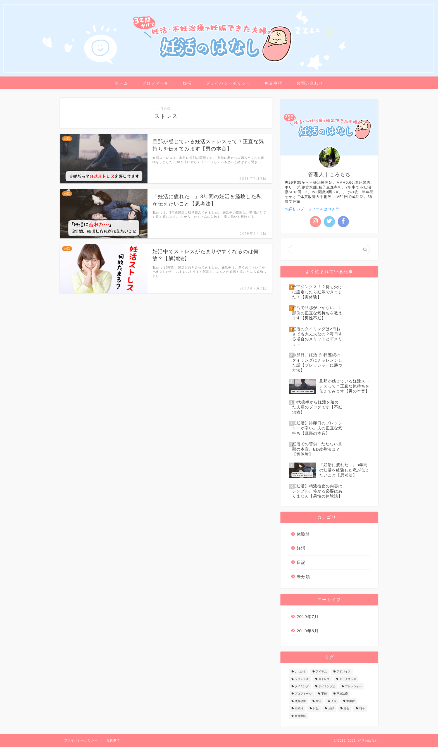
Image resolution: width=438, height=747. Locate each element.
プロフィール (155, 83)
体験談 (303, 534)
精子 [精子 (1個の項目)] (362, 708)
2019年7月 (308, 616)
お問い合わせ (309, 83)
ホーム (121, 83)
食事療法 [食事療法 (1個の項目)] (300, 715)
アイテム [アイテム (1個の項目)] (321, 671)
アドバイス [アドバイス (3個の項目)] (344, 671)
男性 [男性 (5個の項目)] (346, 708)
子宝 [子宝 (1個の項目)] (334, 701)
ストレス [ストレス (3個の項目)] (324, 679)
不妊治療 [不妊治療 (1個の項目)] (342, 693)
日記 (301, 562)
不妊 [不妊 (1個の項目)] (324, 693)
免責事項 (273, 83)
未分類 (303, 576)
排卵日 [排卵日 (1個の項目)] (299, 708)
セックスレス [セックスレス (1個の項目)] (347, 679)
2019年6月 (308, 630)
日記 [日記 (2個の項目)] (315, 708)
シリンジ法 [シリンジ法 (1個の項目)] (302, 679)
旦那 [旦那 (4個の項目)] (331, 708)
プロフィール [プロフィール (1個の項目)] (303, 693)
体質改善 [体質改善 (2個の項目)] (300, 701)
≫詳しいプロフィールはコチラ (312, 209)
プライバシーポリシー (228, 83)
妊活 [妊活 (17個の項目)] (318, 701)
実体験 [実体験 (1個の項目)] (350, 701)
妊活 (187, 83)
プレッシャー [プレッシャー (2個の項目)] (353, 686)
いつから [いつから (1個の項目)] (300, 671)
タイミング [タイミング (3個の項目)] (302, 686)
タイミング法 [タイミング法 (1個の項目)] (326, 686)
